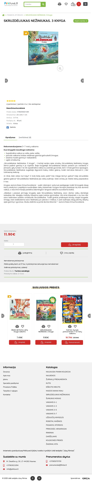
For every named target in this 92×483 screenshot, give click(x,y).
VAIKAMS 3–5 (51, 411)
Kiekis (6, 241)
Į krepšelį (74, 244)
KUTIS (48, 384)
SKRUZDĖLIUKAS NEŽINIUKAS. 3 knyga (38, 15)
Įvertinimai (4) (25, 137)
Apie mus (6, 376)
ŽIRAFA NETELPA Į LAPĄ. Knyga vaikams (19, 331)
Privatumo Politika (10, 388)
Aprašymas (10, 137)
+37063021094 (12, 466)
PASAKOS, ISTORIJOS (15, 15)
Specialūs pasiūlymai (11, 384)
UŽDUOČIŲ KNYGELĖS (55, 418)
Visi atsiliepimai (35, 104)
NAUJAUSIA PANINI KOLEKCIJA (58, 372)
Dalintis (11, 127)
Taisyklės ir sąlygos (10, 391)
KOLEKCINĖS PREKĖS (54, 441)
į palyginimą (25, 253)
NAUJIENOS (50, 376)
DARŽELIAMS (51, 437)
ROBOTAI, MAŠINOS (54, 422)
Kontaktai (6, 395)
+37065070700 (55, 462)
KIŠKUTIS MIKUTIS (53, 388)
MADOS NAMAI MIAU (54, 391)
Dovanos (6, 372)
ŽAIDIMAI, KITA (52, 445)
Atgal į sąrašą (81, 21)
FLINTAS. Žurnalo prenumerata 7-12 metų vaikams (72, 332)
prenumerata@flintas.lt (58, 466)
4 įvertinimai (11, 104)
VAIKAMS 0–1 (51, 403)
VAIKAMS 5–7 (51, 414)
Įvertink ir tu (22, 104)
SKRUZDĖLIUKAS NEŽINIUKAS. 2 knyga (46, 331)
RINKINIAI (50, 433)
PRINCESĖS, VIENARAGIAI (56, 430)
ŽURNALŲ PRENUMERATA (56, 380)
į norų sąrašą (67, 253)
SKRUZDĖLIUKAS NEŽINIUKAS (58, 395)
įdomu (5, 380)
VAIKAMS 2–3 (51, 407)
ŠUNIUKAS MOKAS (53, 399)
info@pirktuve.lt (12, 470)
